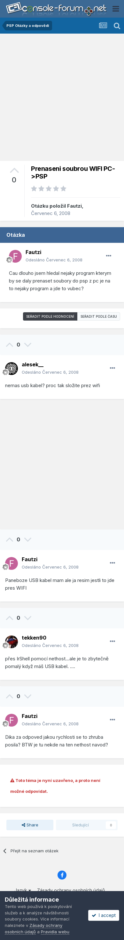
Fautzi (74, 206)
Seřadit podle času (99, 316)
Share (30, 825)
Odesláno (54, 259)
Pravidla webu (55, 931)
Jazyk (22, 890)
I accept (104, 915)
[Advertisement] (62, 99)
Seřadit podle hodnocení (50, 316)
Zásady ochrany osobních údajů (71, 890)
